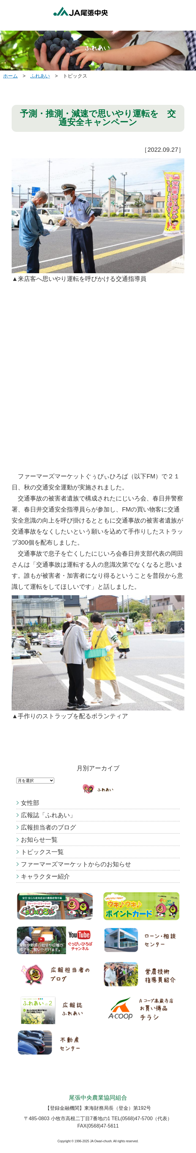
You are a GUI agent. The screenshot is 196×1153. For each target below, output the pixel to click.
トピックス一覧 (42, 851)
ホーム (10, 76)
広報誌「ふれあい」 (48, 815)
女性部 (30, 802)
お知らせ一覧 (39, 839)
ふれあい (40, 76)
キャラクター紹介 (45, 876)
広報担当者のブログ (48, 827)
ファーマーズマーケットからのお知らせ (76, 864)
